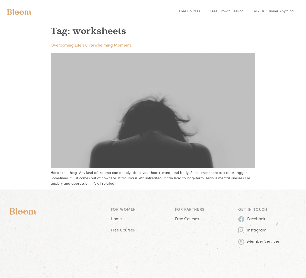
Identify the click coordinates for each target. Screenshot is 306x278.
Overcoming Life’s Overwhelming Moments (91, 45)
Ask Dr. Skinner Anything (274, 11)
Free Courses (189, 11)
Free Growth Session (227, 11)
